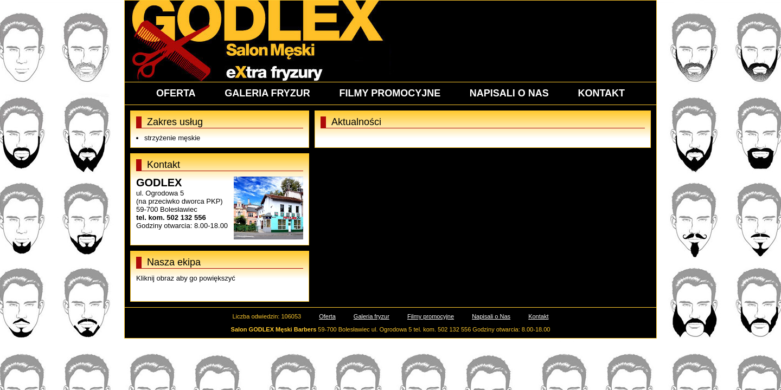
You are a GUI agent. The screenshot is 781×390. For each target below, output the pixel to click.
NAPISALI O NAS (509, 93)
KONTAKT (601, 93)
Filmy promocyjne (430, 316)
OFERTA (176, 93)
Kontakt (538, 316)
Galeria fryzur (371, 316)
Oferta (327, 316)
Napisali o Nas (491, 316)
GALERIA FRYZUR (267, 93)
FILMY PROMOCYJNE (389, 93)
